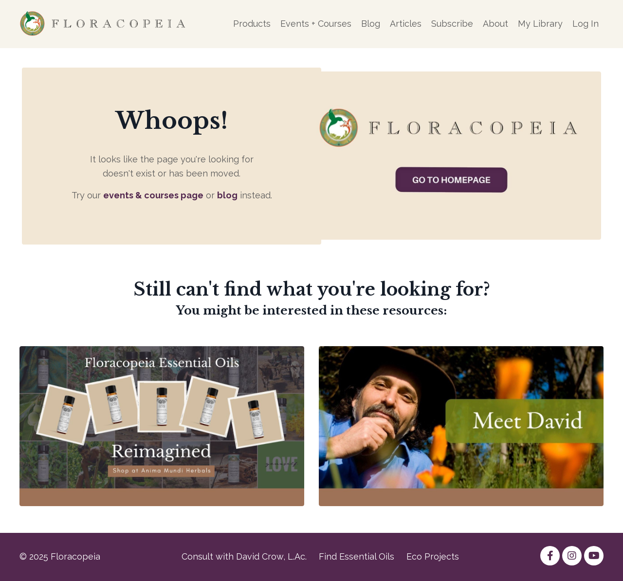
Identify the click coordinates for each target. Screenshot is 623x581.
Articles (405, 23)
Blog (370, 23)
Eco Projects (432, 556)
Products (252, 23)
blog (227, 195)
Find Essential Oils (356, 556)
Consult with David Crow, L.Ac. (244, 556)
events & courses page (153, 195)
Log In (585, 23)
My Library (540, 23)
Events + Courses (315, 23)
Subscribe (452, 23)
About (495, 23)
